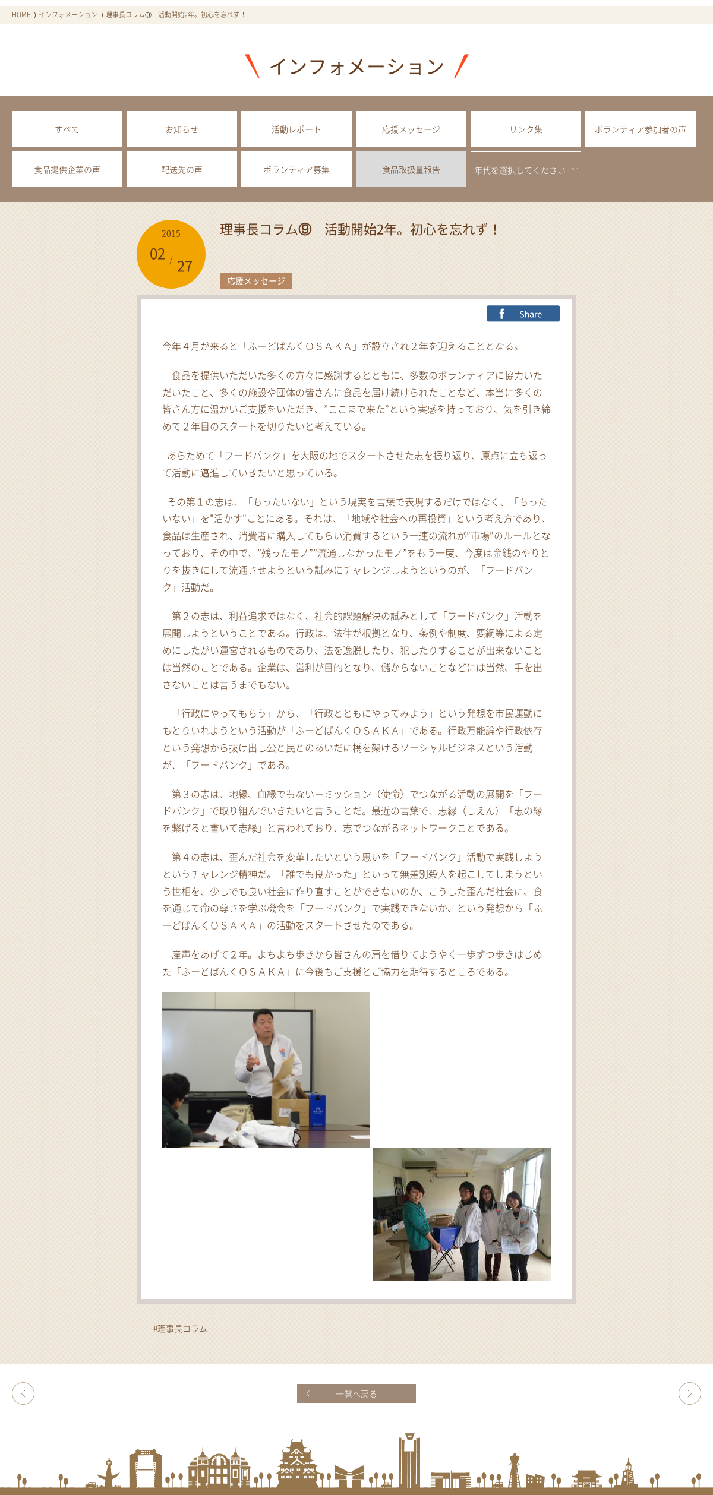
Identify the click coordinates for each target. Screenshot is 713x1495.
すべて (67, 129)
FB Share (523, 313)
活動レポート (296, 129)
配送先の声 (182, 169)
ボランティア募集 (296, 169)
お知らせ (181, 129)
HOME (21, 15)
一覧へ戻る (356, 1393)
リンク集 (525, 129)
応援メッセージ (411, 129)
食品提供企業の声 (67, 169)
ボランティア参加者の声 (640, 129)
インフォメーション (68, 15)
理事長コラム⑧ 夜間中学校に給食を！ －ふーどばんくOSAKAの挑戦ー (23, 1393)
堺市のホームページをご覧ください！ (690, 1393)
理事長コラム (182, 1328)
